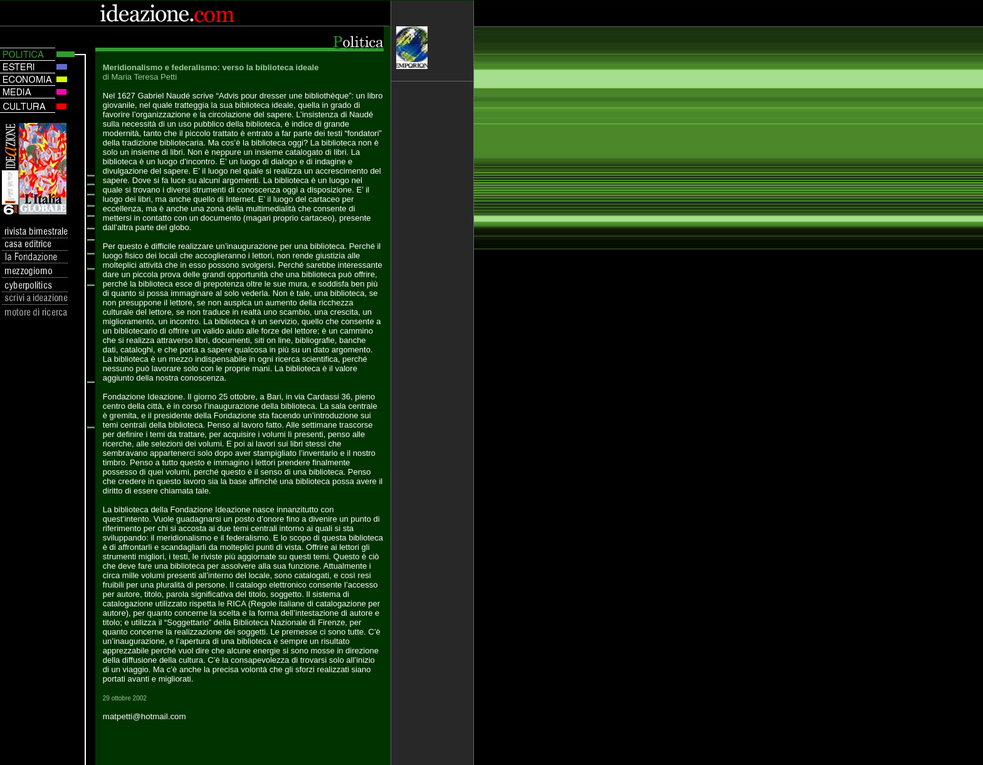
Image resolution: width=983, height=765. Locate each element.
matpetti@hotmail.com (144, 716)
